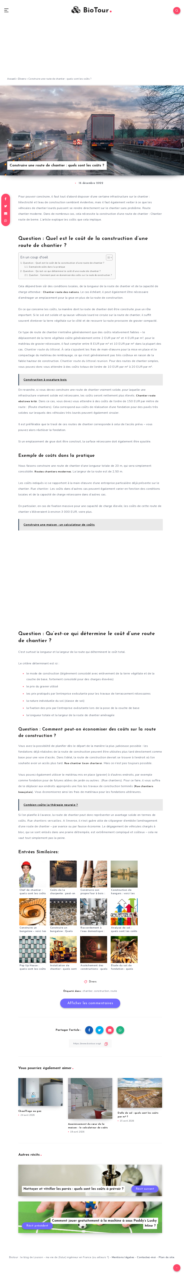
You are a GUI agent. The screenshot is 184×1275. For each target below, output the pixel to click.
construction (101, 993)
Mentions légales (123, 1260)
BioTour (91, 11)
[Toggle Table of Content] (120, 260)
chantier (87, 993)
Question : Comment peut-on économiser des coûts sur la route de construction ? (76, 277)
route (114, 993)
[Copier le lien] (90, 1046)
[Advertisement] (92, 52)
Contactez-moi (146, 1260)
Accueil (11, 81)
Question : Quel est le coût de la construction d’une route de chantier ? (69, 265)
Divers (22, 81)
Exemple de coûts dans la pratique (49, 269)
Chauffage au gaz (29, 1113)
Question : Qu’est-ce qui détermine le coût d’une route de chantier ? (66, 273)
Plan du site (166, 1260)
